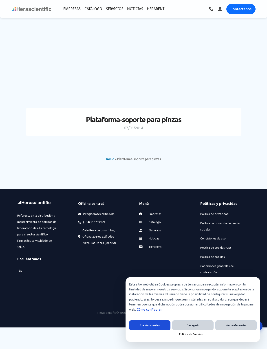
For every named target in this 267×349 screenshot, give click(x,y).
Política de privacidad (214, 213)
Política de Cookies (191, 334)
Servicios (150, 230)
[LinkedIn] (20, 271)
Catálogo (150, 222)
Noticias (149, 238)
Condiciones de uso (213, 238)
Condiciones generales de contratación (217, 269)
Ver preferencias (236, 325)
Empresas (150, 213)
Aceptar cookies (150, 325)
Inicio (110, 159)
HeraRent (150, 246)
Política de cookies (212, 256)
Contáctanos (241, 9)
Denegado (193, 325)
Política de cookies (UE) (215, 247)
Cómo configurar (149, 309)
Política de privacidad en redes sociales (220, 226)
